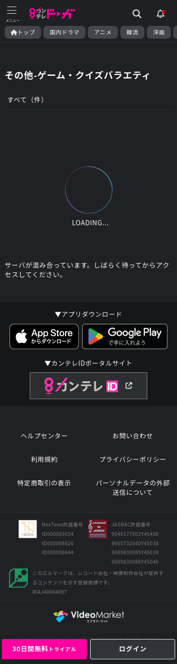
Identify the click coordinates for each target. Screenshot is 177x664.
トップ (23, 32)
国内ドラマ (64, 32)
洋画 (159, 32)
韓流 (132, 32)
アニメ (103, 32)
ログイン (133, 648)
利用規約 (44, 459)
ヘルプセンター (44, 435)
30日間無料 (44, 648)
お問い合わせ (132, 435)
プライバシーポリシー (133, 459)
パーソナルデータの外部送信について (133, 487)
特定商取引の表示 (44, 482)
